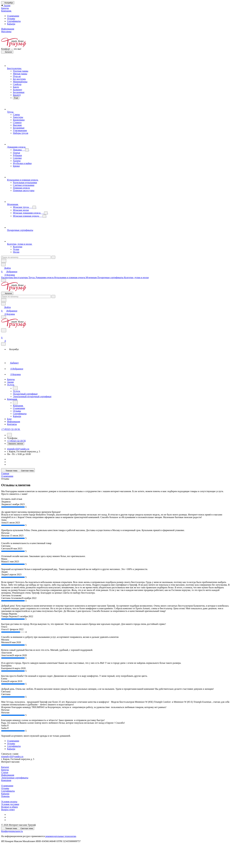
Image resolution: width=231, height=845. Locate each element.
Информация (7, 775)
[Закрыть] (3, 344)
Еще (16, 98)
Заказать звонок (15, 444)
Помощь (5, 796)
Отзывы (11, 18)
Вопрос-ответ (8, 809)
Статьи (4, 772)
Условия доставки (10, 804)
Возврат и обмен (9, 807)
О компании (13, 16)
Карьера (11, 24)
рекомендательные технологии (60, 836)
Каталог (5, 767)
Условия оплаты (9, 801)
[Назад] (15, 388)
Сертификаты (14, 21)
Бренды (5, 769)
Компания (6, 780)
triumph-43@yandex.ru (18, 449)
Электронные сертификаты (14, 777)
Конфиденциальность (12, 831)
